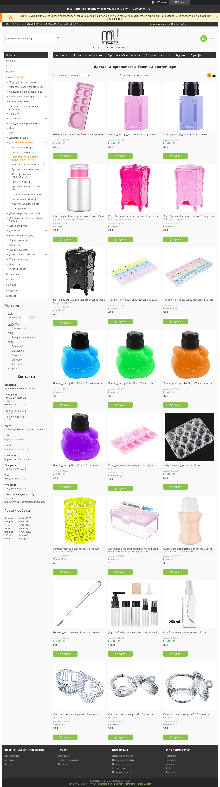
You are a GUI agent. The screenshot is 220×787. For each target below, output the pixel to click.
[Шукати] (58, 38)
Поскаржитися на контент (110, 783)
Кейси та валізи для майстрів (28, 164)
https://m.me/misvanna (16, 459)
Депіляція (14, 230)
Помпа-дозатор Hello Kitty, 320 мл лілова (75, 465)
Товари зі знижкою (68, 759)
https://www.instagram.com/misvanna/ (24, 501)
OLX (168, 768)
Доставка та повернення (87, 55)
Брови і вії (14, 244)
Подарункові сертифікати (23, 82)
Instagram (11, 290)
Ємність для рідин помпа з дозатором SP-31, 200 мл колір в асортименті (188, 550)
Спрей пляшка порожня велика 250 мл (184, 632)
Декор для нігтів (18, 225)
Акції (8, 66)
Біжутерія (14, 264)
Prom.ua (126, 781)
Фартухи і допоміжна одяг (26, 203)
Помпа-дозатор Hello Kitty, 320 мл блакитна (77, 383)
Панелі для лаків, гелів (24, 152)
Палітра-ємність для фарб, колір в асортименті (79, 134)
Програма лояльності (158, 55)
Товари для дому (18, 259)
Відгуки (180, 55)
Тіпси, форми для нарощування (21, 176)
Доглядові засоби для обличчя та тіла (26, 220)
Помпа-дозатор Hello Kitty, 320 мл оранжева (188, 383)
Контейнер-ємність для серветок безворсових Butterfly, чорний (79, 301)
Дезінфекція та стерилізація (24, 213)
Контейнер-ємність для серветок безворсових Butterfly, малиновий (134, 217)
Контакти (11, 284)
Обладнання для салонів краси (26, 91)
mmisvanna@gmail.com (17, 449)
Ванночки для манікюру (25, 198)
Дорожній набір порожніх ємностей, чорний (132, 632)
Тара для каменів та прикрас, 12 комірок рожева (130, 467)
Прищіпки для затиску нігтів (27, 169)
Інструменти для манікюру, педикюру (24, 107)
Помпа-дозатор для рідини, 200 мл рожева (132, 134)
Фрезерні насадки (19, 101)
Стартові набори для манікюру (26, 86)
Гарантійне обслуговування (124, 55)
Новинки (10, 71)
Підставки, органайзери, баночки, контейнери (25, 158)
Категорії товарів (15, 76)
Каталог (60, 55)
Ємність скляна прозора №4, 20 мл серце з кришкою (76, 715)
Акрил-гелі (15, 118)
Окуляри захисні (20, 208)
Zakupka (170, 772)
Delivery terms (141, 8)
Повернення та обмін (123, 759)
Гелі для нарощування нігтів (24, 123)
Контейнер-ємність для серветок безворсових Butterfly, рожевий (189, 217)
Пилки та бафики (21, 181)
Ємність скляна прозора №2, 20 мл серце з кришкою (131, 715)
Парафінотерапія (18, 240)
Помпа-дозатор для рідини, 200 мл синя (185, 134)
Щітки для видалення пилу (26, 194)
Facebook (11, 295)
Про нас (10, 279)
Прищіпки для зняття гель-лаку (26, 188)
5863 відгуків (161, 2)
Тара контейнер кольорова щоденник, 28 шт (133, 299)
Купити (67, 156)
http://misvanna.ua (14, 439)
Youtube (170, 763)
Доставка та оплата (122, 755)
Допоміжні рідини (18, 137)
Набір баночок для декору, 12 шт (181, 465)
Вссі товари (64, 755)
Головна (10, 60)
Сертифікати (197, 55)
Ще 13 (14, 368)
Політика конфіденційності (138, 783)
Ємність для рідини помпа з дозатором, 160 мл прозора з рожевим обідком (79, 217)
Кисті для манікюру (22, 147)
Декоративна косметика (22, 254)
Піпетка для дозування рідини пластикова (76, 632)
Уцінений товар (17, 268)
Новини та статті (15, 274)
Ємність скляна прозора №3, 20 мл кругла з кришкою (187, 715)
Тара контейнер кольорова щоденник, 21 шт (188, 299)
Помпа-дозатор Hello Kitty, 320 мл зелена (131, 383)
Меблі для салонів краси (22, 96)
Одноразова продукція (21, 235)
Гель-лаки (14, 113)
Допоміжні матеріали (21, 142)
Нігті (11, 132)
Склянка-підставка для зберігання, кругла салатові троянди (76, 550)
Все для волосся (18, 249)
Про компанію (11, 755)
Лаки (11, 128)
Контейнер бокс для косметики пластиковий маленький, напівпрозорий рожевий (133, 550)
